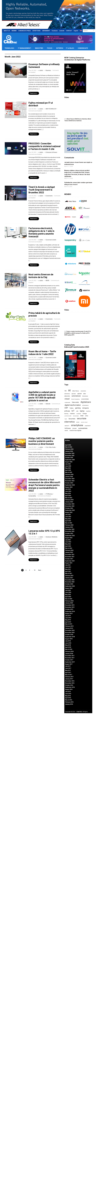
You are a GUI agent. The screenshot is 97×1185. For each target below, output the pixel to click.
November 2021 (69, 556)
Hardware (48, 537)
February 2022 (69, 550)
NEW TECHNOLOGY (51, 109)
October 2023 (69, 508)
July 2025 (68, 464)
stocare (74, 428)
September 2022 (70, 535)
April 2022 (68, 546)
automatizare (76, 396)
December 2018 (69, 630)
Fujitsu (71, 408)
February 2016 (69, 702)
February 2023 (69, 525)
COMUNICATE (83, 48)
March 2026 (68, 447)
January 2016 (69, 704)
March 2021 (68, 573)
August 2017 (68, 664)
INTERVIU (59, 48)
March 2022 (68, 548)
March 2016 (68, 700)
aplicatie (74, 393)
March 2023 (68, 523)
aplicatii (79, 393)
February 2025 (69, 474)
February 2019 (69, 626)
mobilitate (78, 413)
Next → (40, 570)
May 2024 (68, 493)
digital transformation (73, 405)
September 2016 (70, 687)
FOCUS (49, 48)
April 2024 (68, 495)
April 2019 (68, 622)
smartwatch (87, 425)
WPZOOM (88, 715)
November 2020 (69, 582)
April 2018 (68, 647)
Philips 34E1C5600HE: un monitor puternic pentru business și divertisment (41, 441)
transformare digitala (75, 430)
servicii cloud (84, 422)
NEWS (47, 280)
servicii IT (67, 425)
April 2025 (68, 470)
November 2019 (69, 607)
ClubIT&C (79, 711)
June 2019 (68, 617)
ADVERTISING (36, 30)
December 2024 (69, 478)
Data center (75, 402)
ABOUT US (7, 30)
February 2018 (69, 651)
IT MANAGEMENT (24, 48)
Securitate (72, 419)
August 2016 (68, 689)
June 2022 (68, 542)
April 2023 (68, 520)
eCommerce (85, 405)
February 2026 (69, 449)
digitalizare (86, 402)
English (76, 30)
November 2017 (69, 657)
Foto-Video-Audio (51, 447)
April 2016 (68, 697)
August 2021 (68, 563)
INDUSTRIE (39, 48)
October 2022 (69, 533)
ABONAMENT (46, 30)
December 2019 (69, 605)
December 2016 (69, 681)
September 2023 (70, 510)
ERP (66, 408)
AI (69, 390)
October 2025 (69, 457)
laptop (82, 411)
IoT (73, 411)
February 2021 (69, 575)
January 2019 (69, 628)
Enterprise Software (51, 152)
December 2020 (69, 580)
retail (81, 416)
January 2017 (69, 679)
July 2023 (68, 514)
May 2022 (68, 544)
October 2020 (69, 584)
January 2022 (69, 552)
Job (77, 411)
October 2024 (69, 483)
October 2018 (69, 634)
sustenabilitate (82, 428)
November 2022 (69, 531)
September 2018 (70, 636)
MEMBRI (14, 30)
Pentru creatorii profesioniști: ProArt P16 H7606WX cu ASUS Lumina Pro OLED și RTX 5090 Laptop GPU (77, 333)
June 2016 (68, 693)
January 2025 (69, 476)
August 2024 (68, 487)
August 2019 (68, 613)
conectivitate (85, 399)
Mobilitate (54, 537)
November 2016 (69, 683)
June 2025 (68, 466)
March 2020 (68, 598)
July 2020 (68, 590)
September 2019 (70, 611)
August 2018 (68, 639)
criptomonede (67, 402)
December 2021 (69, 554)
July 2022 (68, 540)
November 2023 (69, 506)
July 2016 (68, 691)
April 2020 (68, 596)
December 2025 (69, 453)
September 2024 (70, 485)
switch (66, 430)
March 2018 (68, 649)
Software (68, 428)
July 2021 (68, 565)
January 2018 (69, 653)
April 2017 (68, 672)
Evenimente (49, 195)
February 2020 (69, 601)
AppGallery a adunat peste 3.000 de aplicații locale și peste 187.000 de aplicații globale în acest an (42, 396)
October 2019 (69, 609)
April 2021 (68, 571)
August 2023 (68, 512)
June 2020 (68, 592)
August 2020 (68, 588)
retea (86, 415)
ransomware (76, 415)
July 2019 (68, 615)
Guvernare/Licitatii (51, 239)
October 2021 (69, 558)
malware (72, 413)
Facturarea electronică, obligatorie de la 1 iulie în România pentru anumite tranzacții (41, 232)
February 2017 (69, 676)
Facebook (55, 30)
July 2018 (68, 641)
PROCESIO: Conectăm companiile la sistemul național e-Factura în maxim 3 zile (44, 146)
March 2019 (68, 624)
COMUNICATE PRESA (24, 30)
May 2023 (68, 518)
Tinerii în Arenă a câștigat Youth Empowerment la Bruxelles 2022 (41, 190)
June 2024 (68, 491)
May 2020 (68, 594)
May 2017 (68, 670)
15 (34, 570)
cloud (67, 399)
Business (48, 70)
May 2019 (68, 620)
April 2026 (68, 445)
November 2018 (69, 632)
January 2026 (69, 451)
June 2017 (68, 668)
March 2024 (68, 497)
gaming (78, 408)
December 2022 (69, 529)
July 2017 (68, 666)
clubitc (41, 70)
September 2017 (70, 662)
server (77, 422)
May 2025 (68, 468)
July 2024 (68, 489)
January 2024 (69, 502)
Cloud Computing (75, 399)
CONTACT (69, 30)
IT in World (70, 48)
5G (66, 391)
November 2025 (69, 455)
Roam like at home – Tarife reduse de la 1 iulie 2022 (42, 352)
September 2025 (70, 459)
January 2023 (69, 527)
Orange (85, 413)
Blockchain (85, 396)
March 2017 (68, 674)
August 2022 (68, 537)
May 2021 (68, 569)
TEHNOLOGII (9, 48)
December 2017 (69, 655)
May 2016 (68, 695)
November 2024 (69, 480)
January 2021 (69, 577)
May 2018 (68, 645)
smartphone (77, 425)
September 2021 (70, 561)
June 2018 (68, 643)
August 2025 (68, 462)
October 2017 (69, 660)
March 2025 (68, 472)
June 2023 (68, 516)
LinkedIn (61, 30)
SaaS (66, 418)
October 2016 (69, 685)
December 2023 (69, 504)
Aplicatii (48, 403)
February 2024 (69, 499)
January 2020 (69, 603)
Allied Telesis (75, 391)
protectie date (68, 415)
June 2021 (68, 567)
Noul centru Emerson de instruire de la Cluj (40, 276)
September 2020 (70, 586)
